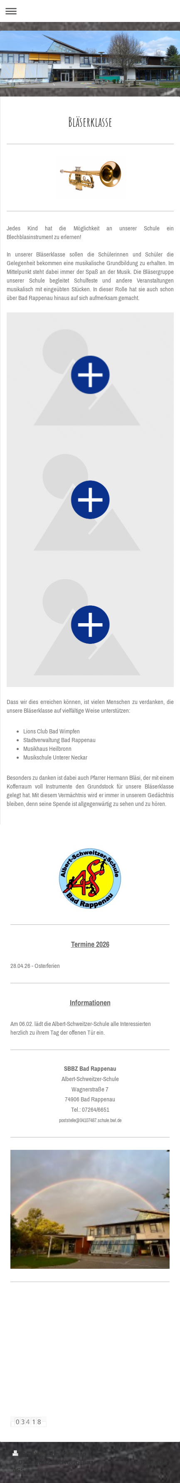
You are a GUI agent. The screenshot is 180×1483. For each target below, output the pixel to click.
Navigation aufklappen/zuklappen (90, 11)
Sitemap (75, 1454)
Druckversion (36, 1454)
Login (160, 1454)
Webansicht (151, 1462)
